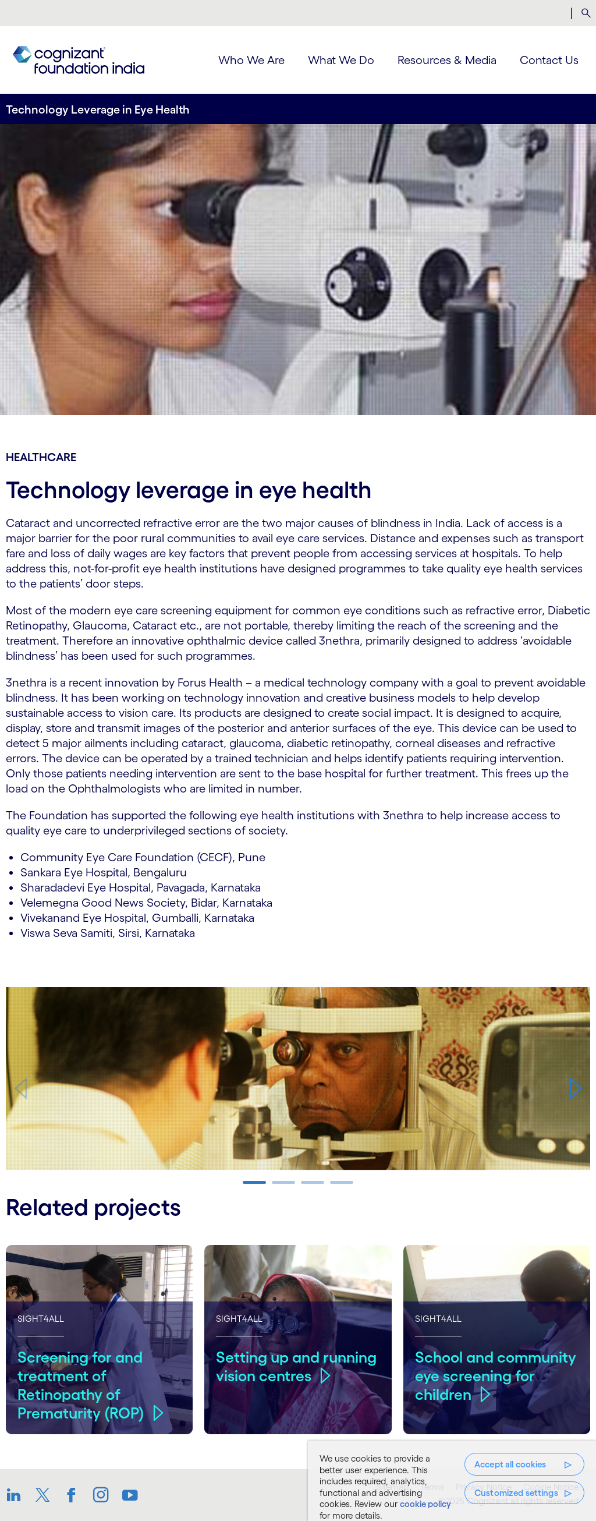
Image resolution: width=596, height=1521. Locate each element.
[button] (576, 1088)
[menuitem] (586, 13)
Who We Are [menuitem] (251, 60)
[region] (452, 1481)
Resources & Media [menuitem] (447, 60)
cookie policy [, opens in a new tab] (425, 1504)
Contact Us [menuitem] (549, 60)
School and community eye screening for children (495, 1375)
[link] (78, 60)
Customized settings (516, 1493)
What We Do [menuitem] (341, 60)
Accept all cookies (510, 1464)
